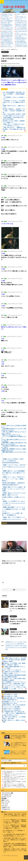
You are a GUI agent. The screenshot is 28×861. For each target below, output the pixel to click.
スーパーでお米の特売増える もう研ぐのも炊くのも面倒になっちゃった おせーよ (21, 29)
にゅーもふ (5, 805)
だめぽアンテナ (6, 807)
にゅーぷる (5, 803)
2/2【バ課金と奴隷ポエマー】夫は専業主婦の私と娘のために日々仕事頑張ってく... (6, 25)
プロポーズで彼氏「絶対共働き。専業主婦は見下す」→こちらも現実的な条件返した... (7, 40)
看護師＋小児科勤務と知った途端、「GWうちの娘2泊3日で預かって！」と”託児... (7, 43)
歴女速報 (4, 798)
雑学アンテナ (5, 800)
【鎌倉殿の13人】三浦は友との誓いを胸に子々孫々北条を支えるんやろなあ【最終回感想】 (16, 647)
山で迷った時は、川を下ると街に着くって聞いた (7, 18)
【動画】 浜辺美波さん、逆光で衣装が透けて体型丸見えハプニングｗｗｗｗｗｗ (21, 38)
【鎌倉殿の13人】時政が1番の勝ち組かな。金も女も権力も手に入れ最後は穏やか (18, 621)
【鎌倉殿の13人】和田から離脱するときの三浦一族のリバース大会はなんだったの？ (18, 634)
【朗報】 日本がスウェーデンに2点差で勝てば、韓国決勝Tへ (21, 46)
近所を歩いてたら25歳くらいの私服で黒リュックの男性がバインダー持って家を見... (21, 25)
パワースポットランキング (10, 855)
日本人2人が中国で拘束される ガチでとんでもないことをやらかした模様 (21, 35)
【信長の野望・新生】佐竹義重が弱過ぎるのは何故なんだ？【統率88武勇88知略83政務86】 (14, 845)
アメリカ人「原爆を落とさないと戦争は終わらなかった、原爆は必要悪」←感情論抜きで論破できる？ (14, 821)
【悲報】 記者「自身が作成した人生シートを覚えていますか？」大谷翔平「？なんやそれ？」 (14, 779)
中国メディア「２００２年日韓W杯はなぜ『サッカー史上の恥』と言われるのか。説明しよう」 (18, 753)
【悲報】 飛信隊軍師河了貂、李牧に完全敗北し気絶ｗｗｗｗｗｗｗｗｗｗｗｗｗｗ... (21, 42)
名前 (3, 582)
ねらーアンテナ (6, 802)
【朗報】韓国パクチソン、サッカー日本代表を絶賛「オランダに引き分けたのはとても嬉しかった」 (14, 777)
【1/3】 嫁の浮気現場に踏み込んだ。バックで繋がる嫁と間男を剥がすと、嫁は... (7, 21)
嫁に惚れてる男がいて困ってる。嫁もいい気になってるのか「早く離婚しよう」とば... (21, 21)
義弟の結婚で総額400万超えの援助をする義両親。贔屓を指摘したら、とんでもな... (7, 36)
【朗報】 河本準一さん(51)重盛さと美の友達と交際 (13, 785)
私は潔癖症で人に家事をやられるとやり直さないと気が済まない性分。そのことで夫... (7, 32)
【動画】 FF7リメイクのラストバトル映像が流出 (13, 784)
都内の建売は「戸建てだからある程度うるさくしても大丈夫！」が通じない (7, 15)
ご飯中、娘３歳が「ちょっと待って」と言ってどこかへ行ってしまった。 (21, 17)
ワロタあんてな (6, 809)
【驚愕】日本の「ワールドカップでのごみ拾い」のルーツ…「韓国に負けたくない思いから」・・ (14, 774)
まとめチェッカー (6, 796)
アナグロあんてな (6, 795)
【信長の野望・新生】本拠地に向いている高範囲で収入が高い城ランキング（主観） (18, 737)
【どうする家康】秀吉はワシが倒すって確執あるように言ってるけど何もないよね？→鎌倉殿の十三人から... (18, 745)
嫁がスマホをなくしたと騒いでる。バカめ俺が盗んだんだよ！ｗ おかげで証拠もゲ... (7, 29)
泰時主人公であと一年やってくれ (11, 434)
